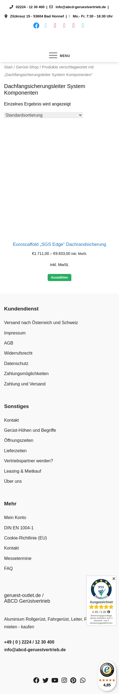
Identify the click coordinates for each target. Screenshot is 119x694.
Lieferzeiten (15, 450)
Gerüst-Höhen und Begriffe (30, 430)
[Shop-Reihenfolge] (43, 115)
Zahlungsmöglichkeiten (26, 373)
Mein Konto (15, 517)
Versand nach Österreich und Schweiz (41, 322)
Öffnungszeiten (18, 440)
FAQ (8, 568)
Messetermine (17, 558)
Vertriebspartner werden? (28, 460)
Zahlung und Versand (24, 384)
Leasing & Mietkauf (22, 471)
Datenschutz (16, 363)
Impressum (15, 333)
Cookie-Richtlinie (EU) (25, 538)
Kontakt (11, 420)
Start (8, 67)
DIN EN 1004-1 (19, 528)
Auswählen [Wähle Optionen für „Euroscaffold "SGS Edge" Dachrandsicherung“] (59, 277)
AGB (8, 343)
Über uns (13, 481)
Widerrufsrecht (18, 353)
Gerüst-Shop (27, 67)
